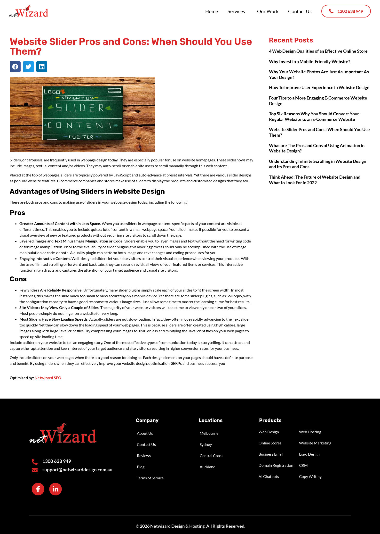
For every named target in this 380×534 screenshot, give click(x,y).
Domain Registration (276, 465)
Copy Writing (310, 476)
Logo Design (309, 454)
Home (211, 11)
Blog (140, 466)
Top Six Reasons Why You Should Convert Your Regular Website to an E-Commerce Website (314, 116)
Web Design (269, 431)
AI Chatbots (269, 476)
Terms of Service (150, 478)
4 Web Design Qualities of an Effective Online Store (318, 51)
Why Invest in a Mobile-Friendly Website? (309, 61)
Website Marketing (315, 443)
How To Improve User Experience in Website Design (319, 87)
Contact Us (300, 11)
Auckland (207, 466)
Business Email (271, 454)
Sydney (206, 444)
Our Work (267, 11)
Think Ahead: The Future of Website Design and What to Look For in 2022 (314, 179)
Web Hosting (310, 431)
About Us (145, 433)
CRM (303, 465)
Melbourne (209, 433)
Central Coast (211, 455)
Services (237, 11)
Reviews (144, 455)
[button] (15, 66)
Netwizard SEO (48, 377)
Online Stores (270, 443)
